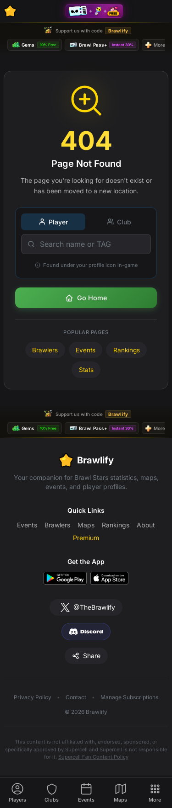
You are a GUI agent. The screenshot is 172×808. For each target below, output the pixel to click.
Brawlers (45, 350)
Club (119, 222)
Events (85, 350)
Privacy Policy (32, 697)
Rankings (126, 350)
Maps (86, 525)
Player (53, 222)
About (146, 525)
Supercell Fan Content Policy (93, 757)
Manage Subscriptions (129, 697)
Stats (86, 369)
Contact (76, 697)
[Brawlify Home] (10, 11)
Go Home (86, 298)
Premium (86, 538)
